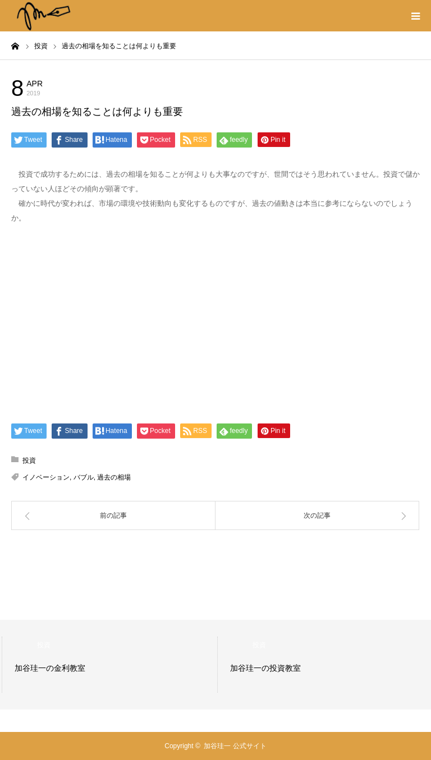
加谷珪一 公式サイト (235, 746)
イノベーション (46, 477)
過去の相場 (114, 477)
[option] (119, 665)
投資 (95, 87)
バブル (84, 477)
